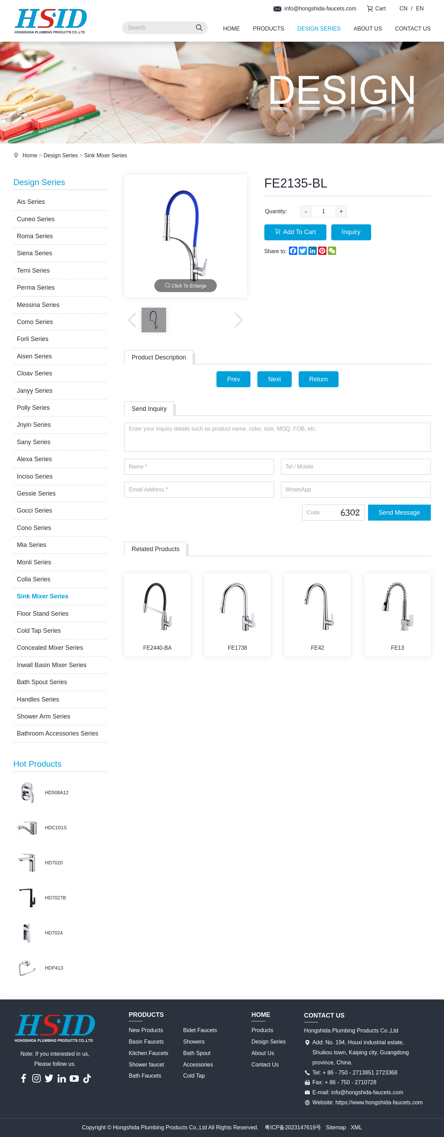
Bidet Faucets (200, 1030)
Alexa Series (34, 459)
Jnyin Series (34, 424)
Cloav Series (34, 373)
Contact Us (413, 29)
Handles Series (38, 699)
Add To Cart (295, 232)
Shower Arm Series (43, 716)
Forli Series (32, 338)
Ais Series (31, 201)
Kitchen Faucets (149, 1053)
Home (231, 29)
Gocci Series (34, 510)
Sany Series (33, 442)
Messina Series (38, 304)
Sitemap (336, 1127)
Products (268, 29)
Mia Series (31, 544)
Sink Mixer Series (106, 155)
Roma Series (35, 236)
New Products (146, 1030)
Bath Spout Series (42, 682)
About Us (368, 29)
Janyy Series (34, 390)
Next (274, 379)
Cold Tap (194, 1076)
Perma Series (35, 287)
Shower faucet (146, 1065)
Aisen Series (34, 356)
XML (356, 1127)
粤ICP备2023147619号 (292, 1127)
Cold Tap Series (39, 630)
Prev (233, 379)
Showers (194, 1042)
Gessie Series (36, 493)
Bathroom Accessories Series (57, 733)
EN (420, 8)
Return (318, 379)
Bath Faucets (145, 1076)
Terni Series (33, 270)
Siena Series (34, 253)
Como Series (35, 321)
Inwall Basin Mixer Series (51, 665)
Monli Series (34, 562)
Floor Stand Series (42, 613)
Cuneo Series (35, 219)
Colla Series (33, 579)
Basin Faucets (146, 1042)
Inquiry (351, 232)
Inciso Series (34, 476)
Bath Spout (197, 1053)
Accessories (198, 1065)
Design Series (318, 29)
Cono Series (34, 527)
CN (404, 8)
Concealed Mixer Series (50, 647)
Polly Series (33, 407)
